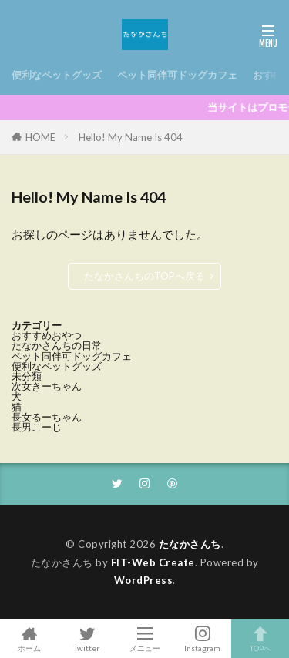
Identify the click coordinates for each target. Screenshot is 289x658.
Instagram (202, 639)
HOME (40, 137)
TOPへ (260, 639)
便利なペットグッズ (57, 75)
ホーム (29, 639)
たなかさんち (190, 544)
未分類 (27, 376)
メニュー (144, 639)
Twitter (87, 639)
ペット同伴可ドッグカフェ (177, 75)
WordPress (143, 580)
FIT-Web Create (153, 562)
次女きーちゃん (47, 386)
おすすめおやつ (47, 335)
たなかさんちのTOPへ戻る (144, 276)
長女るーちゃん (47, 417)
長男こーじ (37, 427)
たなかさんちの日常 (57, 345)
